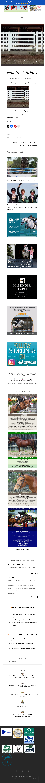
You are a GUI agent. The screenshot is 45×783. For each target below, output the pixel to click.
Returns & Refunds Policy (16, 779)
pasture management (33, 145)
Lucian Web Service (34, 779)
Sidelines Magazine (29, 776)
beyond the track (17, 142)
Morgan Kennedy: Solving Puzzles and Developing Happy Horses (22, 677)
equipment (29, 142)
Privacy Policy (6, 779)
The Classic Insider (28, 60)
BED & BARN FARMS (16, 565)
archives (10, 142)
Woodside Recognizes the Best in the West (22, 620)
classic (24, 142)
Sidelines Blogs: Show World (23, 634)
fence (33, 142)
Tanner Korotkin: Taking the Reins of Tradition (23, 648)
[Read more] (34, 573)
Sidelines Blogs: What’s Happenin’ (23, 607)
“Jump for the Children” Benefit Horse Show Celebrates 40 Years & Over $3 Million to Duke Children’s (23, 614)
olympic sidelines (23, 145)
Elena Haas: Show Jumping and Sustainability (22, 706)
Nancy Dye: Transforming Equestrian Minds (22, 715)
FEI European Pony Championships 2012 (16, 204)
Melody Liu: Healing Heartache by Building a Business (22, 686)
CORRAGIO (12, 578)
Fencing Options (26, 111)
